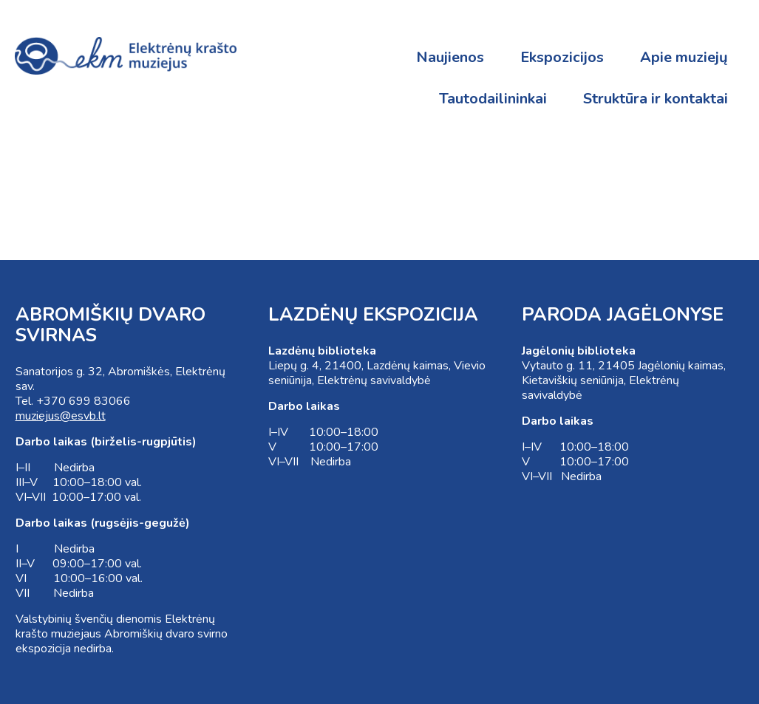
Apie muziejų (684, 57)
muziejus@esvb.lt (61, 416)
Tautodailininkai (493, 99)
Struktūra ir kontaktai (655, 99)
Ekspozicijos (562, 57)
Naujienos (450, 57)
